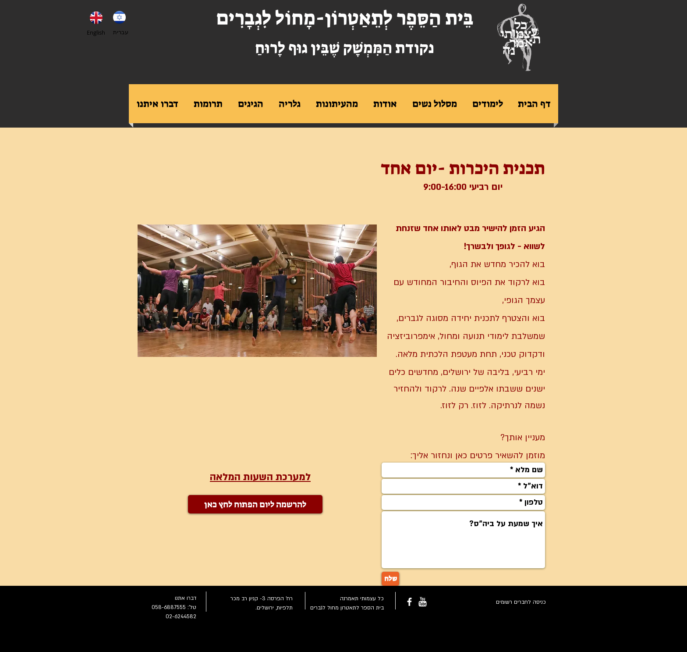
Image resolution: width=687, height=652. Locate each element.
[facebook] (409, 601)
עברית (120, 32)
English (96, 32)
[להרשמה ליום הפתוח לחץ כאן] (255, 504)
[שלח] (390, 579)
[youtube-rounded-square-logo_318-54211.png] (422, 601)
